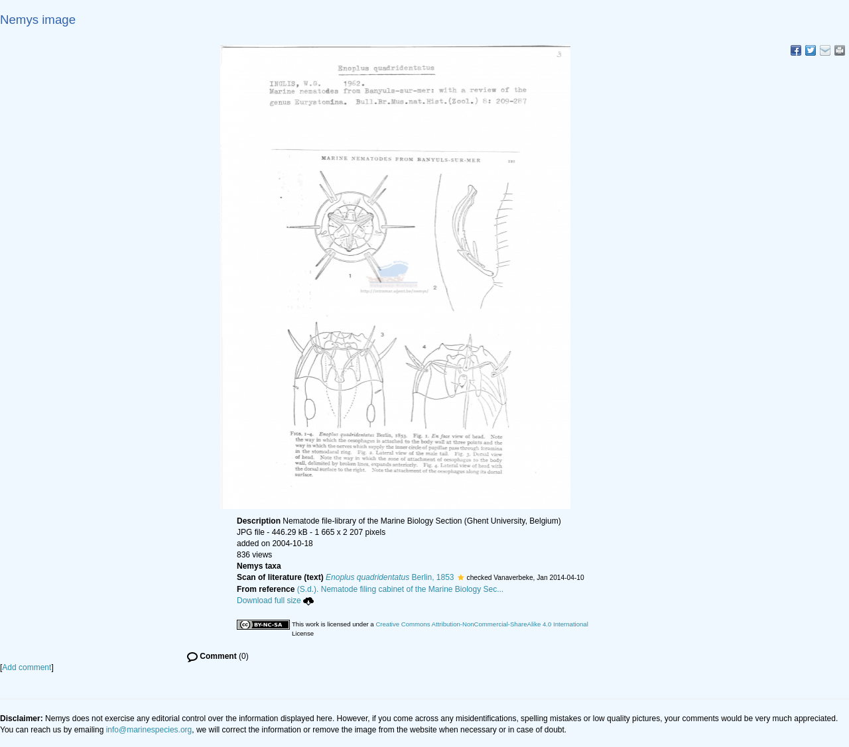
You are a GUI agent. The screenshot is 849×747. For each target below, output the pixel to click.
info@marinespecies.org (149, 729)
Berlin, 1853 (390, 577)
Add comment (26, 667)
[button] (460, 577)
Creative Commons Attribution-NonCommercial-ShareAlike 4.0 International (481, 624)
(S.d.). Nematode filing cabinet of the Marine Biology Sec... (400, 589)
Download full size (275, 600)
